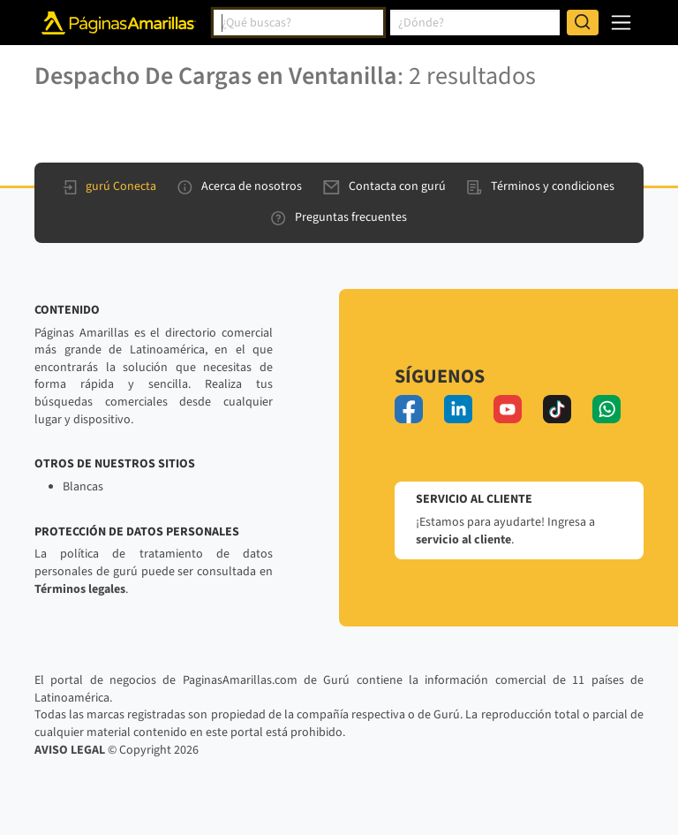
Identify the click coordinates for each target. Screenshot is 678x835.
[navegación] (621, 22)
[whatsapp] (606, 409)
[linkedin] (458, 409)
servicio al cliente (463, 540)
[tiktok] (557, 409)
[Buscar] (583, 23)
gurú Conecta (110, 186)
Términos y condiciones (540, 186)
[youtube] (507, 409)
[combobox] (298, 23)
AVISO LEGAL (69, 750)
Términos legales (79, 589)
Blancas (83, 487)
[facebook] (409, 409)
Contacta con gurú (384, 186)
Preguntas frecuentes (339, 217)
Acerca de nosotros (239, 186)
